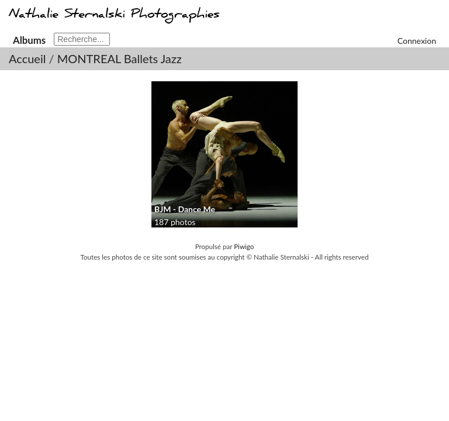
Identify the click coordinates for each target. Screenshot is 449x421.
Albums (29, 40)
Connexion (417, 41)
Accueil (27, 58)
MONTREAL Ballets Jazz (119, 58)
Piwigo (244, 246)
